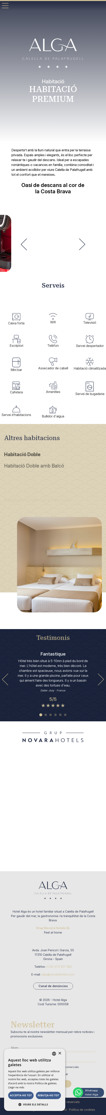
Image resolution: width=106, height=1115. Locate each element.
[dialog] (34, 1080)
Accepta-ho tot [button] (21, 1095)
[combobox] (54, 1054)
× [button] (59, 1053)
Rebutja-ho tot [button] (48, 1095)
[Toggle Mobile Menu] (5, 5)
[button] (34, 1104)
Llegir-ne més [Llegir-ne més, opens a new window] (16, 1087)
